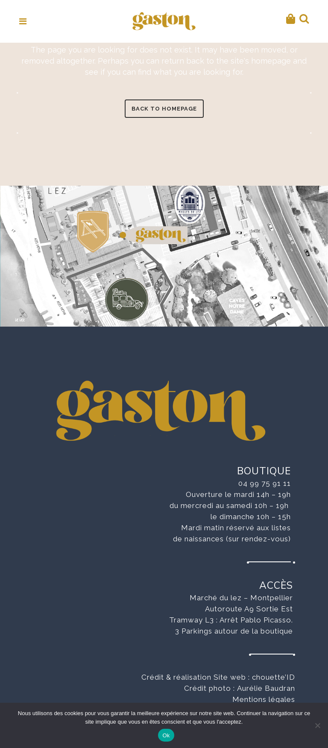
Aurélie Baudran (266, 688)
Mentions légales (263, 699)
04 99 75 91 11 (264, 483)
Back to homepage (164, 108)
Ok (166, 735)
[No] (317, 725)
